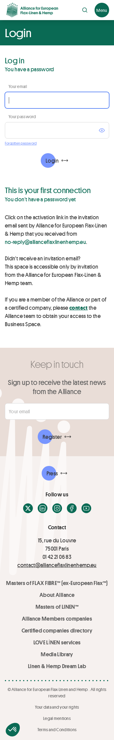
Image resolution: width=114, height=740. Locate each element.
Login (52, 160)
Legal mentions (57, 718)
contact (78, 307)
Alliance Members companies (57, 618)
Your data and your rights (57, 707)
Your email (18, 86)
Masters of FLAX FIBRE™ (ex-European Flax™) (57, 583)
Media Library (57, 654)
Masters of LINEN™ (57, 606)
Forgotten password (20, 143)
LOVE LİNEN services (57, 642)
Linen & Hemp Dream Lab (57, 666)
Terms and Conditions (57, 729)
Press (52, 473)
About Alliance (57, 594)
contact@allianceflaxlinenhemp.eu (57, 565)
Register (52, 436)
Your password (22, 116)
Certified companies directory (57, 630)
